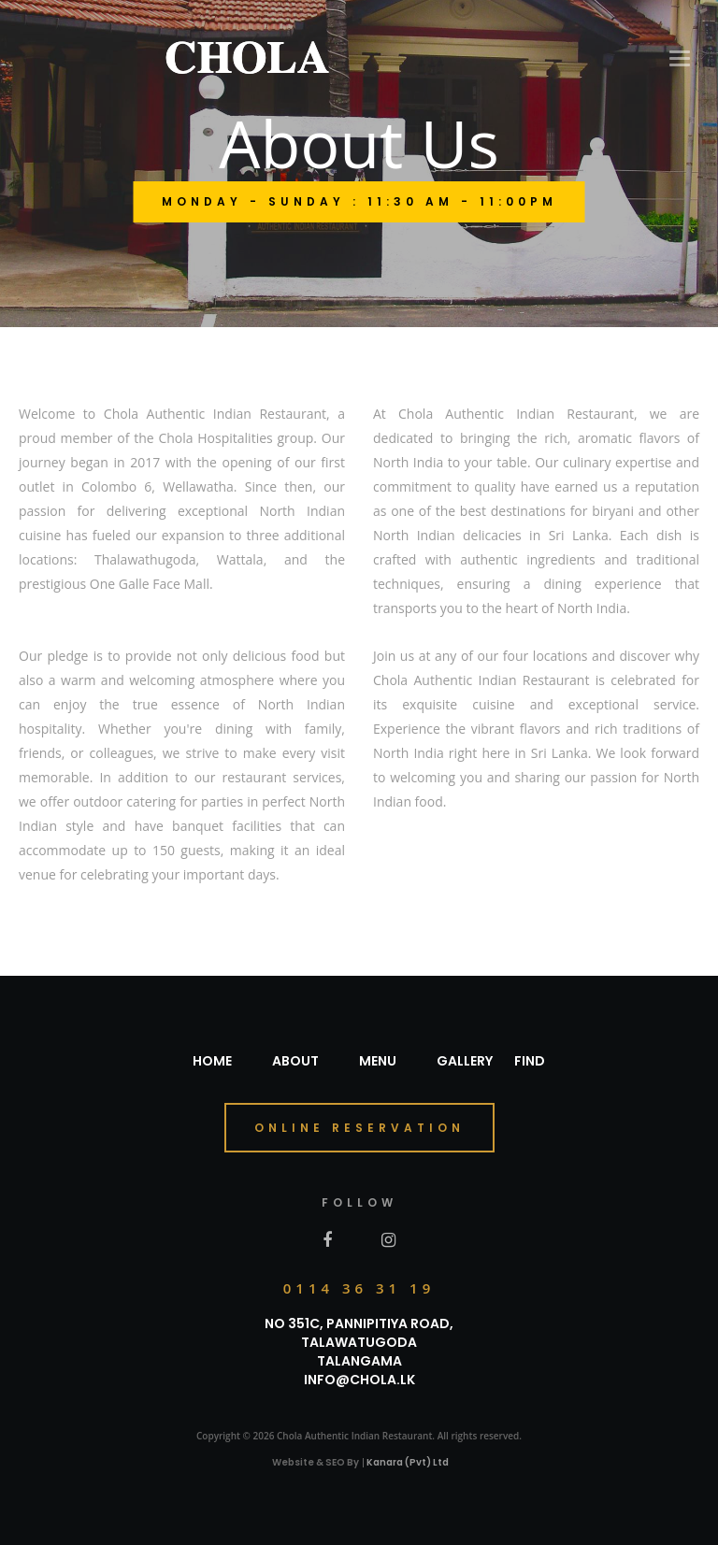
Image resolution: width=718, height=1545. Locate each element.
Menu (377, 1060)
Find (529, 1060)
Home (212, 1060)
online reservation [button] (359, 1128)
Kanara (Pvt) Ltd (407, 1462)
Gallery (465, 1060)
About (295, 1060)
